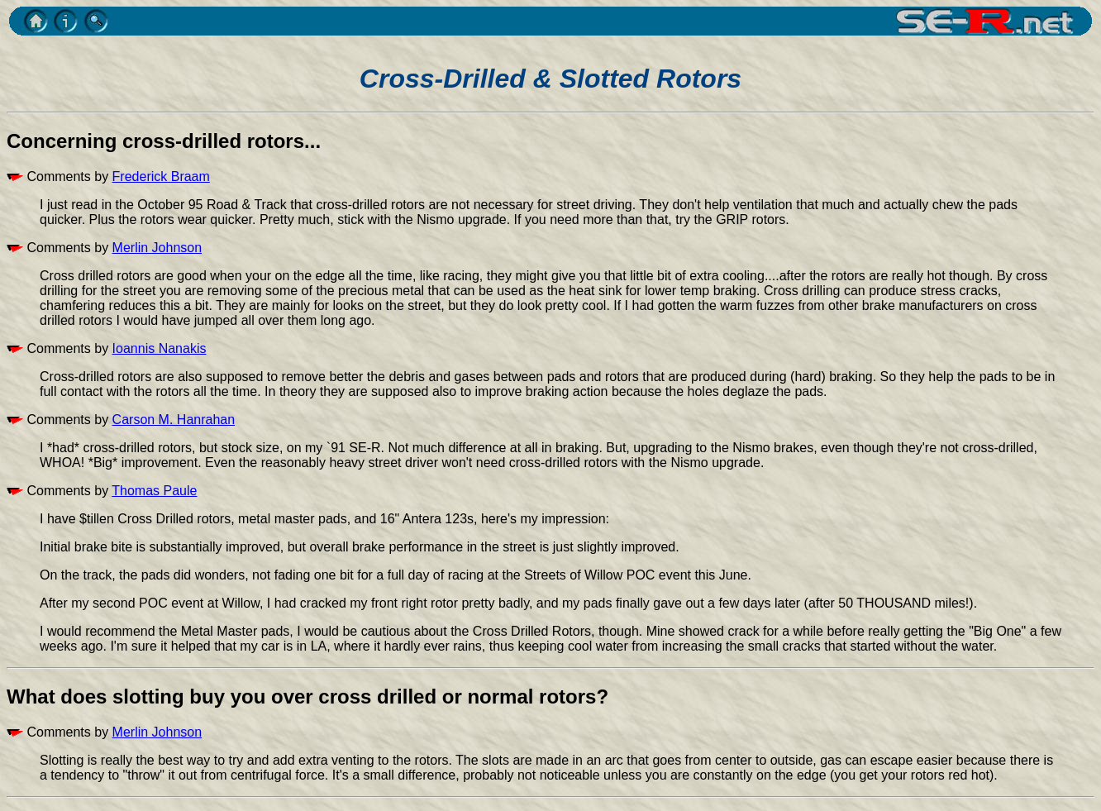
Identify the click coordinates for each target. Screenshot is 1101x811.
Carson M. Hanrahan (174, 420)
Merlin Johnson (157, 248)
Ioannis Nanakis (159, 348)
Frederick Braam (161, 176)
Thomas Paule (154, 491)
